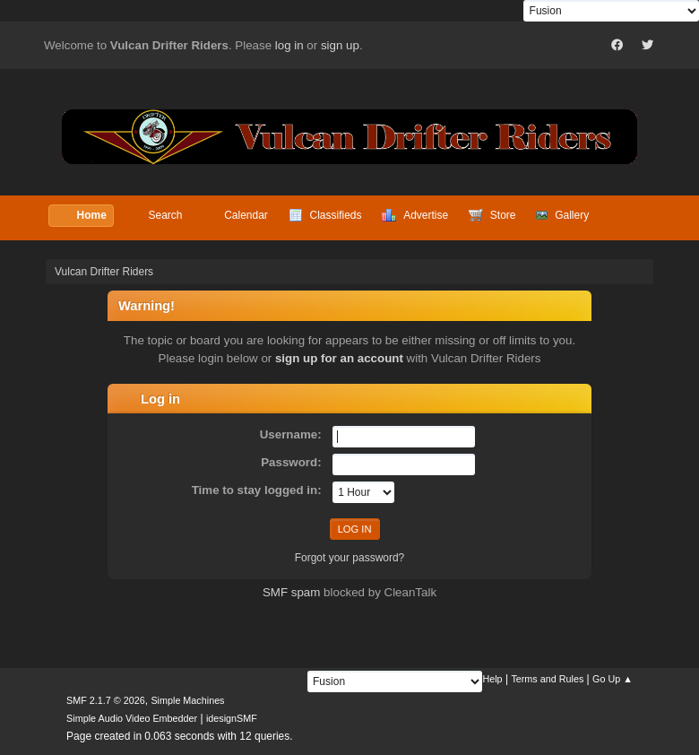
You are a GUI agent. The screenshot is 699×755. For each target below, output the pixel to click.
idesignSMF (231, 718)
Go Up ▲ (612, 678)
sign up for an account (339, 358)
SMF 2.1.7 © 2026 (105, 700)
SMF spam (291, 592)
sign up (340, 45)
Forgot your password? (350, 557)
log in (289, 45)
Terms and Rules (547, 678)
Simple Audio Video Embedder (131, 718)
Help (492, 678)
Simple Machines (187, 700)
